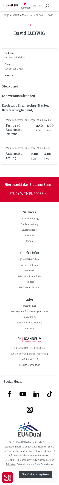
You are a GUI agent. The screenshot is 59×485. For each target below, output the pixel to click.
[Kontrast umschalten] (25, 5)
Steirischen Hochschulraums (19, 446)
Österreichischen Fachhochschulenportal (27, 451)
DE (34, 5)
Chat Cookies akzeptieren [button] (35, 474)
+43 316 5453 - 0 (29, 359)
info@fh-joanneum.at (29, 364)
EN (40, 5)
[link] (29, 218)
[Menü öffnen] (54, 5)
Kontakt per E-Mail (13, 68)
